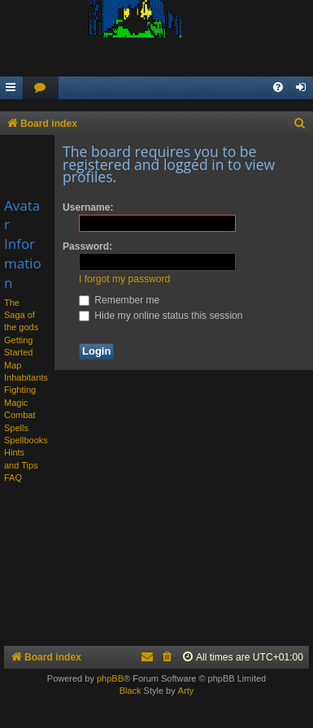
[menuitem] (40, 88)
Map (12, 365)
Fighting (20, 390)
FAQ (13, 477)
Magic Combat (20, 409)
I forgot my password (124, 279)
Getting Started (18, 346)
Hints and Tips (21, 458)
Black (130, 690)
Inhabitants (26, 377)
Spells (16, 428)
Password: (87, 246)
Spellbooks (26, 440)
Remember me (119, 300)
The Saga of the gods (21, 315)
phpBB (110, 678)
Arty (186, 690)
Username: (88, 207)
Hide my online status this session (161, 315)
